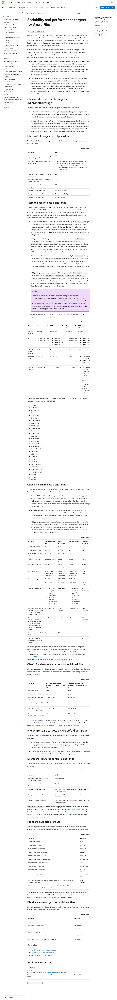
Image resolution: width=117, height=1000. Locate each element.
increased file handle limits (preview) (68, 725)
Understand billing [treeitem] (10, 79)
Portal (96, 7)
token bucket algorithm (75, 809)
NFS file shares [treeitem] (9, 35)
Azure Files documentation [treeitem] (11, 19)
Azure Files (30, 35)
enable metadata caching (38, 725)
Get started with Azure (107, 7)
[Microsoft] (3, 2)
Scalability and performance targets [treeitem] (13, 75)
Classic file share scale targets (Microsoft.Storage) (103, 18)
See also (97, 25)
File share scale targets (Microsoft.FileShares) (101, 22)
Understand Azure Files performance (42, 953)
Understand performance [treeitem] (12, 64)
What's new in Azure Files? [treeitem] (12, 37)
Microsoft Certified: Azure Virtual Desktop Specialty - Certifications (46, 972)
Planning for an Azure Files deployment (43, 950)
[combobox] (12, 16)
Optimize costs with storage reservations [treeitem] (13, 85)
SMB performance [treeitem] (10, 66)
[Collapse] (22, 12)
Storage (39, 14)
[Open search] (108, 2)
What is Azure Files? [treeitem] (10, 25)
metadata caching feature (69, 654)
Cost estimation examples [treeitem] (12, 82)
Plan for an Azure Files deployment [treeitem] (11, 29)
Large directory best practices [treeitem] (13, 71)
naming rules (50, 659)
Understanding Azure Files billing (41, 955)
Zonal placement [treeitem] (9, 89)
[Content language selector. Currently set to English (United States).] (10, 997)
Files (45, 14)
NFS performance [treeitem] (10, 69)
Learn (28, 14)
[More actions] (88, 13)
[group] (58, 360)
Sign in (113, 2)
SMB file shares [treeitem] (9, 32)
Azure (34, 14)
